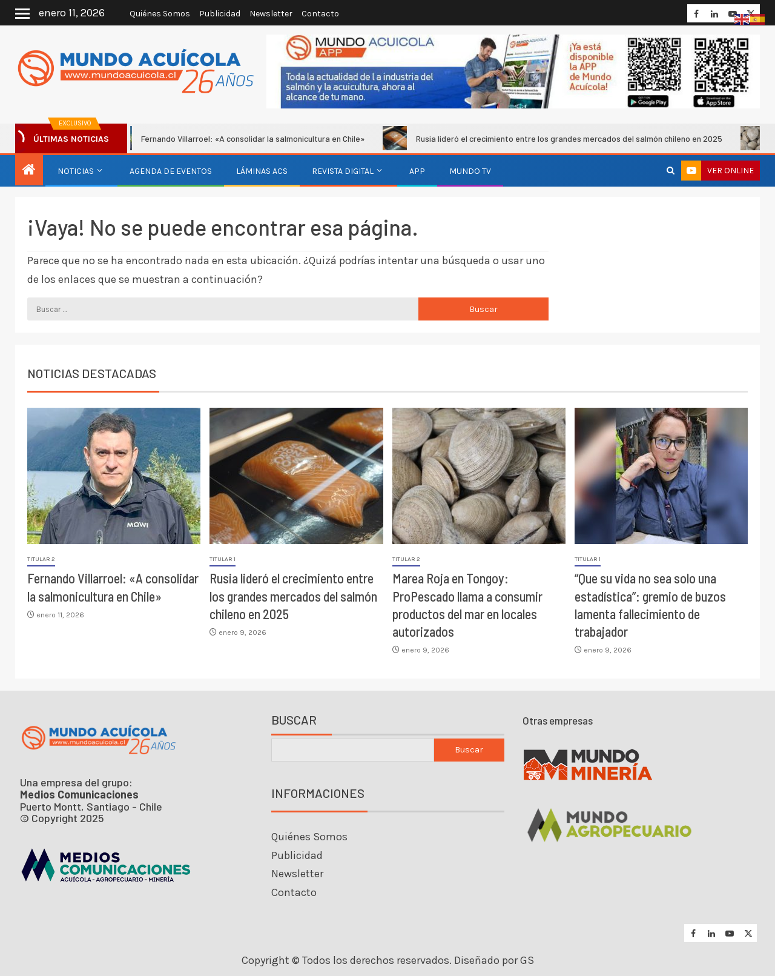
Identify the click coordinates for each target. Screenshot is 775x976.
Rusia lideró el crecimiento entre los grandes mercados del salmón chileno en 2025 (561, 138)
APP (417, 171)
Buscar (294, 720)
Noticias (76, 171)
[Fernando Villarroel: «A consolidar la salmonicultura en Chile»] (113, 476)
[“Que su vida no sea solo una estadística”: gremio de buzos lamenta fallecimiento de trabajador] (661, 476)
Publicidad (219, 13)
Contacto (320, 13)
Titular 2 (41, 559)
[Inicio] (29, 170)
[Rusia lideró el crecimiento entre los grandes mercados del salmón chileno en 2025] (296, 476)
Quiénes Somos (160, 13)
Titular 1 (222, 559)
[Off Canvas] (22, 13)
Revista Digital (343, 171)
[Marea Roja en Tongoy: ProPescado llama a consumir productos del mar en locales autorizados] (479, 476)
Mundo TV (470, 171)
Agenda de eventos (171, 171)
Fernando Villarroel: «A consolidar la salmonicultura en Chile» (245, 138)
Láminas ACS (262, 171)
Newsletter (270, 13)
